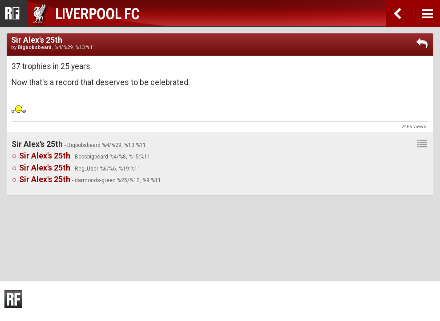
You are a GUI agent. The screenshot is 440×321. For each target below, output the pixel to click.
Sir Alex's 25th (44, 155)
